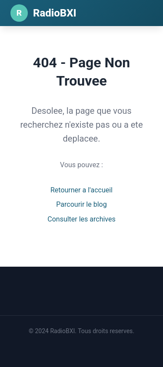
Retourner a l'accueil (81, 190)
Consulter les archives (81, 219)
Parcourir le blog (81, 204)
